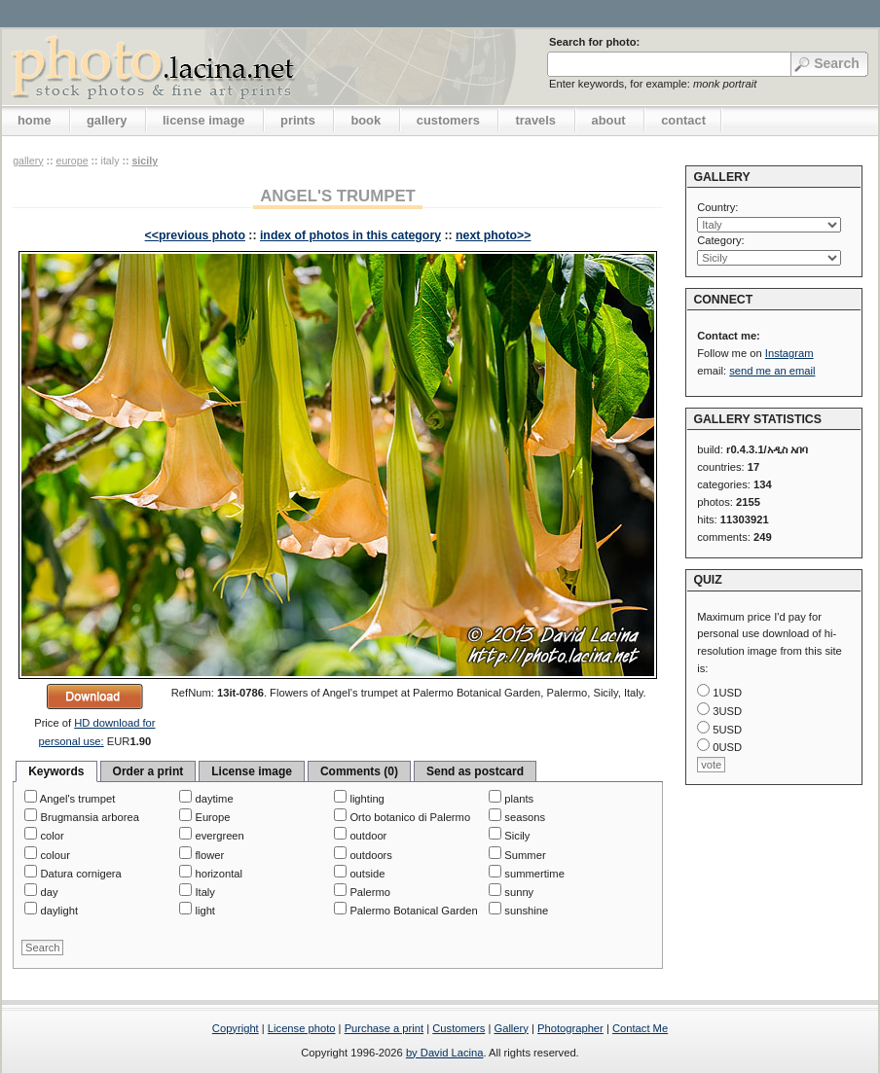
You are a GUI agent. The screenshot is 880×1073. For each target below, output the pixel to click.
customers (448, 120)
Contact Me (640, 1028)
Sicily (144, 160)
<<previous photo (195, 235)
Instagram (789, 353)
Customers (458, 1028)
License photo (302, 1028)
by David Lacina (445, 1052)
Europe (71, 160)
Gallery (511, 1028)
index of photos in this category (350, 235)
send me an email (772, 370)
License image (251, 771)
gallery (107, 120)
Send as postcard (475, 771)
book (365, 120)
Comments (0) (359, 771)
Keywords (56, 771)
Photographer (570, 1028)
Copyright (235, 1028)
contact (683, 120)
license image (203, 120)
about (609, 120)
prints (297, 120)
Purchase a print (384, 1028)
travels (535, 120)
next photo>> (493, 235)
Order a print (148, 771)
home (34, 120)
